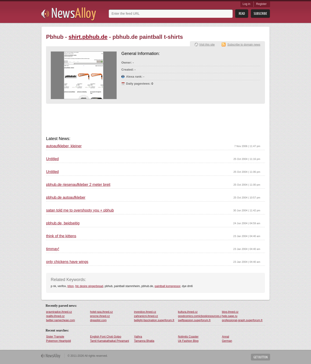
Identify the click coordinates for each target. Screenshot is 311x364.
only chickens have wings (67, 262)
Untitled (52, 159)
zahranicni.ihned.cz (146, 316)
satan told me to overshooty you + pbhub (80, 210)
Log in (246, 4)
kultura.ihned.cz (188, 312)
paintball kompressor (167, 286)
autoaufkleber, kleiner (64, 146)
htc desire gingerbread (89, 286)
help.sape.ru (229, 316)
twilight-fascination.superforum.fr (154, 320)
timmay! (52, 249)
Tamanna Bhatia (144, 340)
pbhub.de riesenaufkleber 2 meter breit (78, 185)
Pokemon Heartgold (58, 340)
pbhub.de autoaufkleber (65, 197)
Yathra (138, 336)
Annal (225, 336)
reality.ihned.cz (55, 316)
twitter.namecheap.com (60, 320)
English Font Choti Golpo (105, 336)
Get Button (260, 357)
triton (70, 286)
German (227, 340)
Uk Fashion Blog (188, 340)
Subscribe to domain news (243, 44)
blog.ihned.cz (230, 312)
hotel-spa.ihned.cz (101, 312)
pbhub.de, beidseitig (63, 223)
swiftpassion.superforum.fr (194, 320)
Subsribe (260, 13)
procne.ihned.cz (100, 316)
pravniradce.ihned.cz (59, 312)
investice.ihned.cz (145, 312)
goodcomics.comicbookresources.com (199, 316)
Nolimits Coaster (188, 336)
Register (261, 4)
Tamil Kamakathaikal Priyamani (109, 340)
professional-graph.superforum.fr (242, 320)
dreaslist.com (98, 320)
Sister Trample (55, 336)
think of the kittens (61, 236)
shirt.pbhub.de (88, 37)
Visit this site (207, 44)
